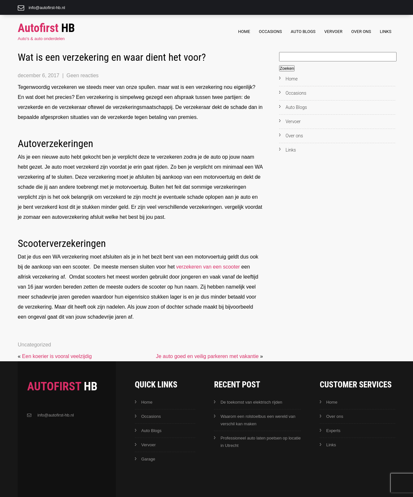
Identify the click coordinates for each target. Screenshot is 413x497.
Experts (333, 430)
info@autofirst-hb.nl (47, 7)
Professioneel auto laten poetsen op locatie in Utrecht (260, 442)
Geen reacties (82, 75)
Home (244, 31)
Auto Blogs (303, 31)
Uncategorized (34, 344)
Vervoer (333, 31)
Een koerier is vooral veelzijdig (57, 356)
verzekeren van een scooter (208, 267)
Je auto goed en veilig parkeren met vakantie (207, 356)
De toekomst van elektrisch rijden (251, 402)
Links (385, 31)
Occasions (270, 31)
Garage (148, 459)
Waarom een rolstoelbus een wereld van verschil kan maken (257, 420)
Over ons (361, 31)
